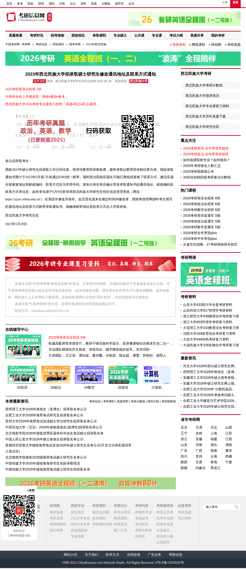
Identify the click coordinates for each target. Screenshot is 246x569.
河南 (199, 445)
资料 (83, 3)
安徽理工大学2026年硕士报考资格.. (209, 377)
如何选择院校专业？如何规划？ (206, 160)
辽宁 (184, 433)
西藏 (228, 456)
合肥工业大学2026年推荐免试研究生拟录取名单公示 (44, 415)
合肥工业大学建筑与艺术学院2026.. (209, 401)
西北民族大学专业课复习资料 (207, 106)
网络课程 (198, 44)
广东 (184, 450)
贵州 (199, 456)
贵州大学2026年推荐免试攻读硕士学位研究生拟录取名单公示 (51, 421)
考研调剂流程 (102, 524)
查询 (236, 507)
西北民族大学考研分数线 (203, 85)
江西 (228, 439)
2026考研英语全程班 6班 (201, 198)
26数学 (89, 387)
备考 (20, 3)
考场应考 (141, 518)
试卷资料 (184, 506)
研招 (41, 3)
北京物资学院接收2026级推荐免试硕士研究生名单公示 (46, 457)
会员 (131, 3)
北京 (184, 427)
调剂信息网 (100, 512)
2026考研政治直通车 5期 (201, 221)
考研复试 (120, 524)
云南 (213, 456)
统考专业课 (164, 518)
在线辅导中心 (16, 329)
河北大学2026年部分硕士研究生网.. (209, 366)
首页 (9, 3)
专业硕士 (163, 530)
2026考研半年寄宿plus (200, 239)
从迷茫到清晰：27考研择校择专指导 (210, 244)
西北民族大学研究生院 (202, 127)
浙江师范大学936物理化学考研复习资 (211, 316)
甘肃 (199, 462)
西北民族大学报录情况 (202, 96)
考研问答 (141, 506)
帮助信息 (175, 554)
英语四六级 (164, 536)
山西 (228, 427)
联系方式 (112, 554)
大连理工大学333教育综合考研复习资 (211, 328)
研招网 (216, 44)
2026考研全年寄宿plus (200, 233)
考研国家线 (168, 401)
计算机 (157, 387)
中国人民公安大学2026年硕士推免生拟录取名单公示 (44, 439)
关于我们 (91, 554)
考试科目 (141, 524)
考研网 (26, 44)
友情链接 (133, 554)
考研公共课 (164, 512)
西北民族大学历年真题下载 (205, 116)
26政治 (55, 387)
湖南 (228, 445)
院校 (30, 3)
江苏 (228, 433)
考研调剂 (109, 401)
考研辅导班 (164, 506)
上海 (213, 433)
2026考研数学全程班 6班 (201, 210)
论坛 (73, 3)
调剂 (52, 3)
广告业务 (154, 554)
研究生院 (153, 401)
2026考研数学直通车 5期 (201, 227)
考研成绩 (56, 518)
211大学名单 (80, 518)
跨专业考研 (122, 512)
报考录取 (75, 44)
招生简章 (56, 530)
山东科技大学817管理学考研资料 (207, 310)
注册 (225, 2)
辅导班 (119, 3)
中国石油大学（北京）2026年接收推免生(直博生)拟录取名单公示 (53, 427)
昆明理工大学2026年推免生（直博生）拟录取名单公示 (46, 409)
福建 (213, 439)
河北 (213, 427)
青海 (213, 462)
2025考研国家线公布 (198, 171)
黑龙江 (215, 468)
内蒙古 (201, 468)
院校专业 (77, 506)
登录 (235, 2)
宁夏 (228, 462)
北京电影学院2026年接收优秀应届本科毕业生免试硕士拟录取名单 (54, 433)
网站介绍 (70, 554)
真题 (94, 3)
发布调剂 (99, 518)
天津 (199, 427)
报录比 (140, 536)
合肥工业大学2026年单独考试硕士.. (209, 395)
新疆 (184, 468)
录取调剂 (58, 44)
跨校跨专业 (143, 512)
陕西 (184, 462)
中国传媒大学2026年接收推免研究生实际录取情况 (42, 463)
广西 (199, 450)
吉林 (199, 433)
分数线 (106, 3)
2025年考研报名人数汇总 (202, 166)
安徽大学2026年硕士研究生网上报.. (209, 383)
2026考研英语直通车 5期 (201, 215)
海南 (213, 450)
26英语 (22, 387)
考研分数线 (138, 401)
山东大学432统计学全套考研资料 (207, 305)
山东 (184, 445)
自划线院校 (79, 530)
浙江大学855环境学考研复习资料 (207, 322)
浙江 (184, 439)
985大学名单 (80, 524)
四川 (184, 456)
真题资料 (123, 401)
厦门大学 (120, 530)
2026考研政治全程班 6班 (201, 204)
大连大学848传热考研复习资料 (206, 339)
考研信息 (41, 44)
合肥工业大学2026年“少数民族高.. (208, 389)
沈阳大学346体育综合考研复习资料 (209, 333)
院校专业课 (164, 524)
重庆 (228, 450)
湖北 (213, 445)
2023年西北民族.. (97, 44)
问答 (62, 3)
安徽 (199, 439)
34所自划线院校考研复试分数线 (207, 177)
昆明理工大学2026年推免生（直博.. (209, 372)
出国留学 (163, 542)
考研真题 (234, 44)
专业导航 (77, 536)
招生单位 (77, 512)
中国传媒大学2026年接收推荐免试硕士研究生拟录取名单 (47, 469)
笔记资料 (184, 518)
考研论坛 (120, 506)
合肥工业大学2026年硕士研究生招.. (209, 406)
